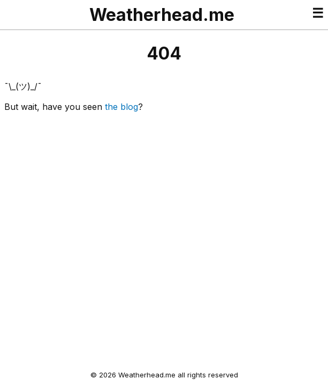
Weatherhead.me (161, 14)
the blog (121, 106)
